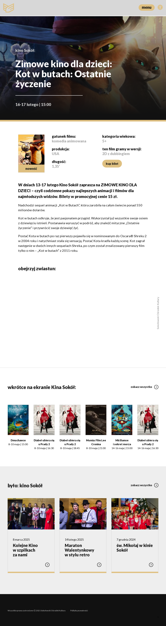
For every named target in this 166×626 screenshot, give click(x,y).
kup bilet (112, 163)
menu (146, 7)
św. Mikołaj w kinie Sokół (135, 547)
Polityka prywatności (79, 609)
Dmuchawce (18, 439)
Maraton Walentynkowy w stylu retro (79, 549)
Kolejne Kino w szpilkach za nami (25, 549)
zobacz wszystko (144, 385)
